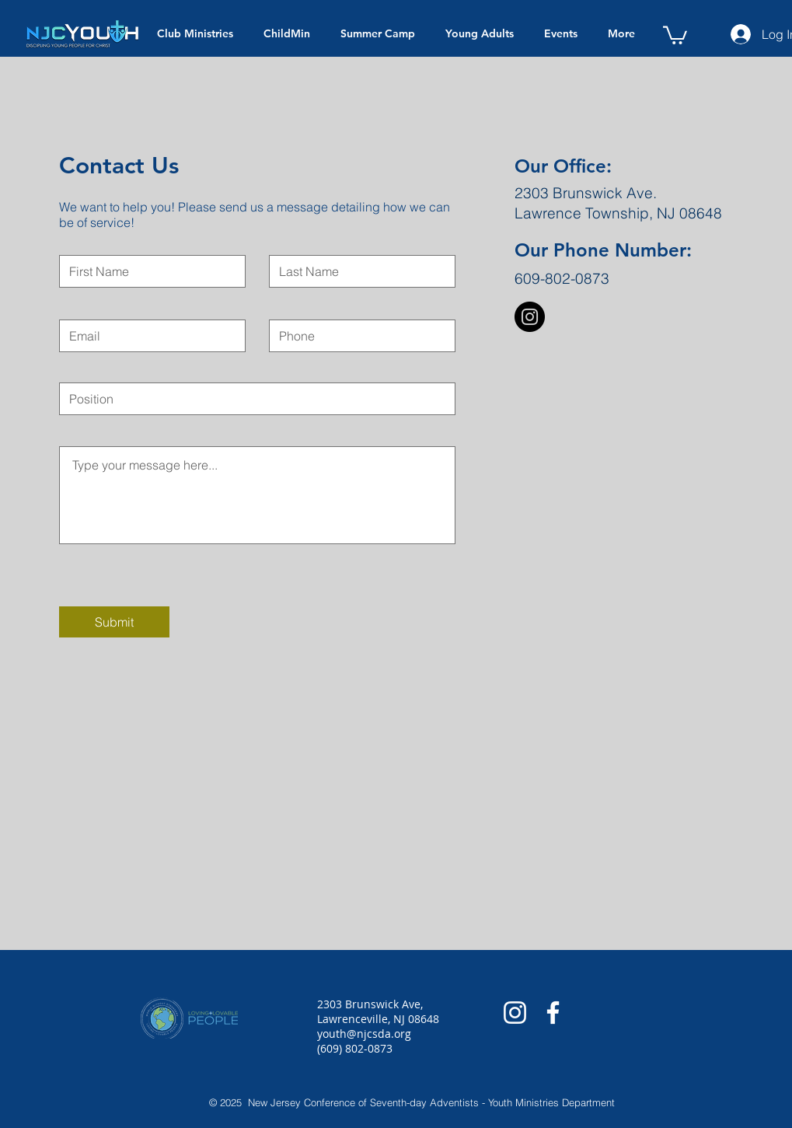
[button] (675, 34)
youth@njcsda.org (364, 1033)
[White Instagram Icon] (515, 1012)
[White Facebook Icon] (553, 1012)
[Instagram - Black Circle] (530, 317)
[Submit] (114, 621)
